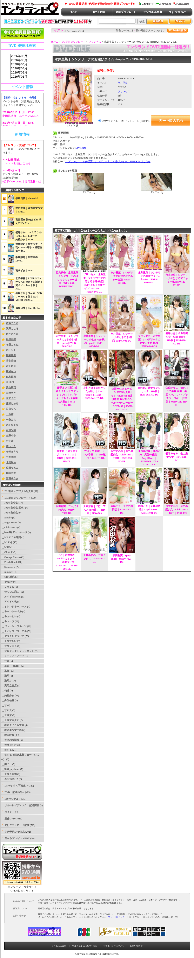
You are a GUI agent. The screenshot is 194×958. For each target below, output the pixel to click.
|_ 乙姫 (5, 670)
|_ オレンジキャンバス (14, 606)
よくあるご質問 (59, 946)
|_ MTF (5, 547)
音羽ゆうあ (12, 478)
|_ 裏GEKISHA (9, 779)
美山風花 (11, 387)
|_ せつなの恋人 (10, 591)
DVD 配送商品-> (15, 792)
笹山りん (11, 408)
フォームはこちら (116, 917)
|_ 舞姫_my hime (10, 769)
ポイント (11, 350)
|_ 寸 (4, 705)
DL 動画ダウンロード (74, 41)
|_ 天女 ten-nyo (9, 744)
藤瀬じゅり (12, 403)
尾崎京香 (11, 473)
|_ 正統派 (6, 715)
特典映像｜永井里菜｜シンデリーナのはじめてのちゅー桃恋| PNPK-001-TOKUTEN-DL (67, 279)
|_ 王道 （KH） (10, 665)
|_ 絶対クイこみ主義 (12, 725)
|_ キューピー (9, 616)
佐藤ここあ (12, 323)
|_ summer (7, 572)
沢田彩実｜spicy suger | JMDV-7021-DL (121, 558)
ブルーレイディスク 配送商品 (22, 805)
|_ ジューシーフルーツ (14, 626)
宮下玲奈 (11, 366)
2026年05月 (22, 60)
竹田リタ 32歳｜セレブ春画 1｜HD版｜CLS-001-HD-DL (94, 455)
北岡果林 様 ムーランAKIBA (20, 115)
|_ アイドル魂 (9, 601)
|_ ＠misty (7, 581)
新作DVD (10, 818)
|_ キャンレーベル (11, 611)
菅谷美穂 (11, 360)
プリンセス (95, 41)
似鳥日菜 (11, 376)
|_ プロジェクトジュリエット (17, 651)
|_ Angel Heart (9, 522)
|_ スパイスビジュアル (14, 631)
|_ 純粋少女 (7, 695)
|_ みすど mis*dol (11, 596)
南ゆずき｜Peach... (25, 270)
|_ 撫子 (6, 764)
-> (18, 497)
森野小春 (11, 435)
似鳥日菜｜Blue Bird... (27, 198)
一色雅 (9, 414)
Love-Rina (80, 147)
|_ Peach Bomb (9, 562)
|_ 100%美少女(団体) (13, 507)
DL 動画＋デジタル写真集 (19, 491)
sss (22, 66)
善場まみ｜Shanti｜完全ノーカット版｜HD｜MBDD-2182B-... (28, 296)
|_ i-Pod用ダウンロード (14, 532)
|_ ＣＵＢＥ (7, 586)
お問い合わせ (136, 946)
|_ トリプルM (8, 641)
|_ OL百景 (7, 552)
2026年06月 (22, 56)
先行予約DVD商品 (15, 831)
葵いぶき (11, 446)
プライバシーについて (113, 946)
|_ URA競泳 (8, 576)
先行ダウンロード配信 (17, 825)
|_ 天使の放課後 (10, 740)
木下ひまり (12, 425)
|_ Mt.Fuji (6, 542)
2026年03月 (22, 69)
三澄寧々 (11, 392)
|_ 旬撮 (5, 690)
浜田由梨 (11, 339)
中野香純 (11, 457)
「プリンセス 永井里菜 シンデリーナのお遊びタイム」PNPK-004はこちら (107, 161)
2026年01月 (22, 77)
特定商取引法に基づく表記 (84, 946)
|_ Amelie (6, 517)
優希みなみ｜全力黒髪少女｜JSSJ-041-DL (177, 457)
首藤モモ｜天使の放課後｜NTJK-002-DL (122, 509)
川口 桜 (10, 382)
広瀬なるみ (12, 467)
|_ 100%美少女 (9, 502)
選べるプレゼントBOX (17, 838)
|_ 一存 (5, 660)
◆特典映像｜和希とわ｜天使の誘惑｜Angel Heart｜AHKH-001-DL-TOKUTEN (149, 458)
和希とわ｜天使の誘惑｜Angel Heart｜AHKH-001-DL (149, 509)
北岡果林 (11, 462)
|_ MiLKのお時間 (11, 537)
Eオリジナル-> (13, 798)
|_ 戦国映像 (7, 735)
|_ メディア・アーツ (12, 656)
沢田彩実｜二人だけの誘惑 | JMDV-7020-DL (67, 510)
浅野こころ (12, 328)
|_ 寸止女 (6, 710)
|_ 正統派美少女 (10, 720)
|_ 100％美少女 (9, 512)
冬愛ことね (12, 344)
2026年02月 (22, 73)
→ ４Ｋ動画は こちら (16, 163)
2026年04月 (22, 64)
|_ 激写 (5, 675)
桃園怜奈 (11, 355)
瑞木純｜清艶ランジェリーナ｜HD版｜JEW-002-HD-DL (149, 391)
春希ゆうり (12, 451)
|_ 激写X (6, 680)
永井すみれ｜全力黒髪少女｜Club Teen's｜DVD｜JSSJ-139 (176, 510)
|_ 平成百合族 (9, 774)
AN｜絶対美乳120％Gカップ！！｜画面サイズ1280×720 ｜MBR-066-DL (67, 562)
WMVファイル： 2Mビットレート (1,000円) (125, 121)
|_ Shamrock (8, 567)
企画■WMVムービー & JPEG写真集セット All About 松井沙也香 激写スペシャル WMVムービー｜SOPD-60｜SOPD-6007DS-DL (122, 399)
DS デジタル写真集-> (16, 785)
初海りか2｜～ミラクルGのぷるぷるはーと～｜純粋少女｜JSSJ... (28, 236)
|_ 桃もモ (6, 749)
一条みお (11, 419)
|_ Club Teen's (9, 527)
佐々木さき (12, 334)
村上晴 (9, 441)
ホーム (55, 41)
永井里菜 (123, 82)
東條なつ (11, 371)
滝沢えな (11, 398)
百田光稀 (11, 430)
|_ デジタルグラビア (12, 636)
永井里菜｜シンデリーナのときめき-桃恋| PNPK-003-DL (122, 337)
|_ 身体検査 (7, 700)
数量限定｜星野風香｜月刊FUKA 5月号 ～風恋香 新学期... (29, 247)
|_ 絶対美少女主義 (11, 730)
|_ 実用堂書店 (9, 685)
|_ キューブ (7, 621)
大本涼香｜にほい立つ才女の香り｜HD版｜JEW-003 (94, 510)
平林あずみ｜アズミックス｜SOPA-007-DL (94, 558)
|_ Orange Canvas (11, 557)
